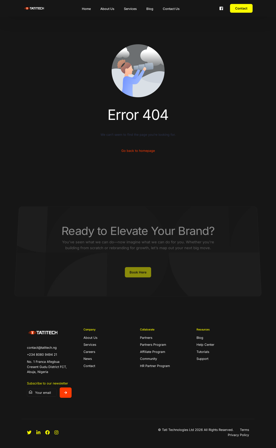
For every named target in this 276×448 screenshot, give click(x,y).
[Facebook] (221, 8)
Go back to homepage (138, 151)
